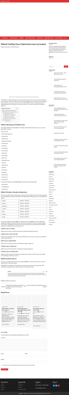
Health (50, 200)
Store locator (5, 261)
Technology (5, 38)
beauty (50, 177)
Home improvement (30, 38)
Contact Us (3, 387)
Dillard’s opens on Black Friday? (9, 115)
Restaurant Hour (48, 38)
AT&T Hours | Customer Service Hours (8, 309)
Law (49, 207)
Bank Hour (50, 174)
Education (50, 187)
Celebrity (50, 181)
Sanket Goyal (35, 311)
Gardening (50, 198)
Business (21, 38)
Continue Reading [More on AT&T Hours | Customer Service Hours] (5, 324)
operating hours (39, 127)
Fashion (50, 192)
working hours (37, 236)
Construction (51, 185)
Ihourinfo (17, 47)
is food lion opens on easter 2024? (38, 309)
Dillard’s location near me (7, 120)
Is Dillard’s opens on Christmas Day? (10, 118)
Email (26, 353)
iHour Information (29, 393)
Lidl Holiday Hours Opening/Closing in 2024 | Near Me (23, 310)
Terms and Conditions (22, 389)
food (50, 194)
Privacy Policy (20, 384)
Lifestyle (50, 211)
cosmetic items (11, 102)
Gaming (50, 196)
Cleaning (50, 183)
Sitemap (2, 389)
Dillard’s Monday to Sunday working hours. (10, 111)
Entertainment (13, 38)
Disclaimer (20, 387)
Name (2, 353)
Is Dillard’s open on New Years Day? (10, 114)
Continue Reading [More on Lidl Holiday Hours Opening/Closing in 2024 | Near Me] (21, 324)
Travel (50, 224)
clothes (18, 102)
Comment (3, 337)
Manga (50, 213)
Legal (50, 209)
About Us (2, 384)
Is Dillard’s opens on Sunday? (8, 113)
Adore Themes (47, 393)
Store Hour (40, 38)
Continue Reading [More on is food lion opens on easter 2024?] (36, 325)
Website (2, 359)
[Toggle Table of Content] (16, 109)
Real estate (51, 216)
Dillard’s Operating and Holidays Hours (9, 110)
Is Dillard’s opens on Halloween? (9, 117)
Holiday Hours (59, 38)
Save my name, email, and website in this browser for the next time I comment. (19, 365)
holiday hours (36, 196)
